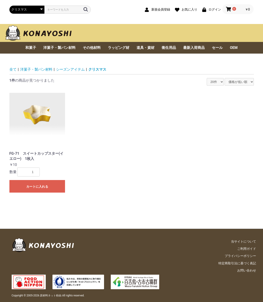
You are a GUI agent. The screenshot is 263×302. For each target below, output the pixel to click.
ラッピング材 (118, 48)
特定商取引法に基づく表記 (237, 263)
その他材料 (92, 48)
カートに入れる (37, 186)
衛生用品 (169, 48)
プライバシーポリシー (240, 256)
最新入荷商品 (194, 48)
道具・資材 (145, 48)
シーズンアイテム (70, 69)
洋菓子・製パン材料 (59, 48)
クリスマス (97, 69)
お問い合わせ (246, 270)
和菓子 (30, 48)
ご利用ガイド (246, 248)
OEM (233, 48)
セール (217, 48)
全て (13, 69)
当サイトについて (243, 241)
